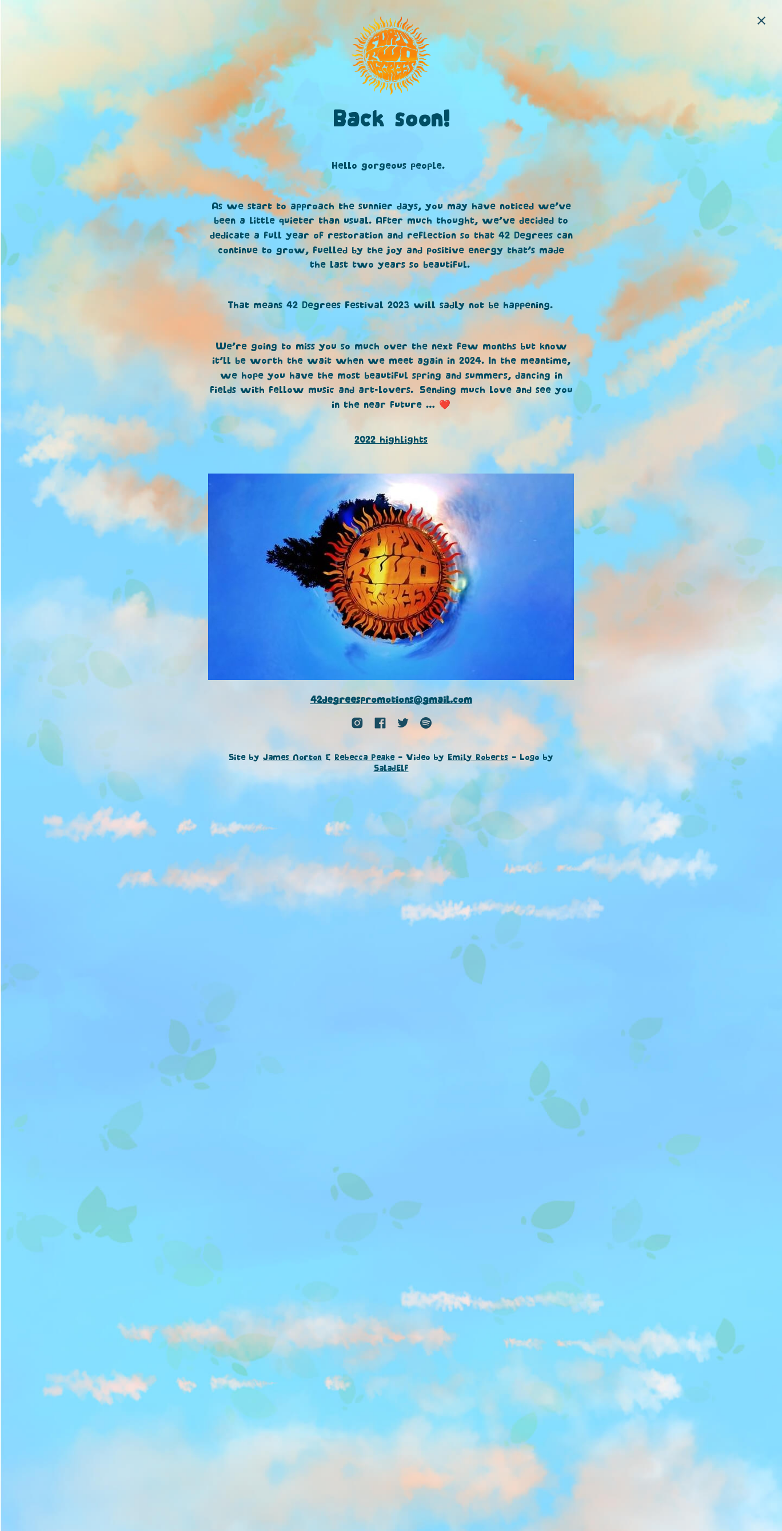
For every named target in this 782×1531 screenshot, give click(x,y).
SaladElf (391, 769)
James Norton (292, 758)
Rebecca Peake (364, 758)
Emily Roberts (478, 758)
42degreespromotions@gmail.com (391, 700)
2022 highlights (391, 439)
